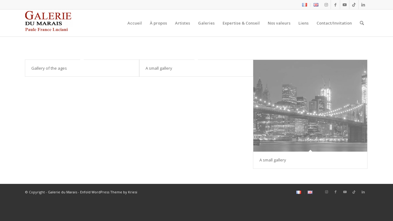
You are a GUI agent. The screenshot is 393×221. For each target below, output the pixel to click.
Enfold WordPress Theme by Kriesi (108, 192)
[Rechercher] (362, 23)
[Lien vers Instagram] (326, 4)
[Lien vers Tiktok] (353, 4)
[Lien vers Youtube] (344, 4)
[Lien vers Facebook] (335, 4)
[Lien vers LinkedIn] (363, 4)
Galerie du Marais (62, 192)
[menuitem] (304, 5)
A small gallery (159, 68)
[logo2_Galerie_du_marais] (49, 23)
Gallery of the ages (49, 68)
